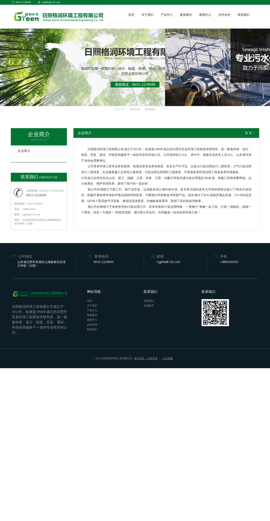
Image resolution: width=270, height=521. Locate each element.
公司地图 (167, 358)
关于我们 (147, 14)
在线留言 (149, 305)
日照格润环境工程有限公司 (116, 358)
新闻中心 (205, 14)
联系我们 (244, 14)
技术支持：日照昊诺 (145, 358)
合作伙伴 (224, 14)
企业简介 (23, 151)
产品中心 (167, 14)
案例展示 (186, 14)
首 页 (248, 133)
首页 (131, 14)
